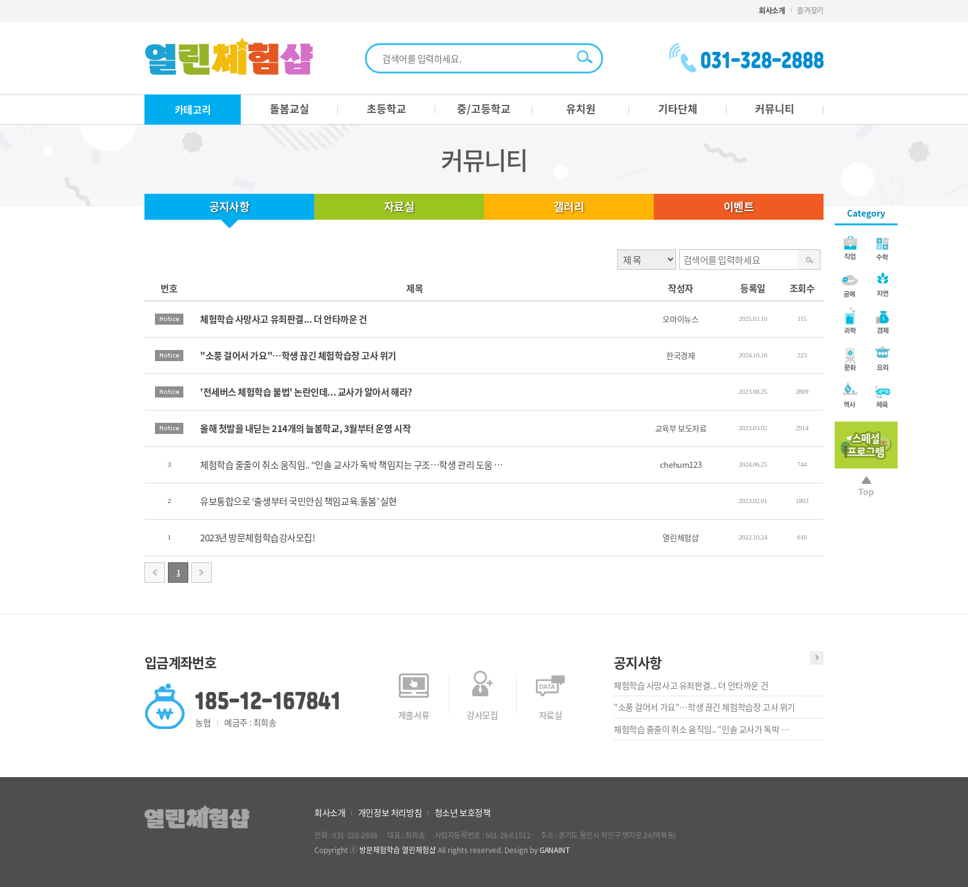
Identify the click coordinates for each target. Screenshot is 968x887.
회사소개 (772, 10)
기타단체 (678, 108)
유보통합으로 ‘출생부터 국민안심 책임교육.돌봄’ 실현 (298, 501)
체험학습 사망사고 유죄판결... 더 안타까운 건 (691, 685)
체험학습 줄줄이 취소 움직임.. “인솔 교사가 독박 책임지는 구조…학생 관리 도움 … (351, 465)
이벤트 (739, 206)
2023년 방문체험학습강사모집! (257, 537)
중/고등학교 (484, 108)
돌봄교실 (289, 108)
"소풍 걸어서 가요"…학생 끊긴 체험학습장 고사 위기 (704, 707)
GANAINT (554, 850)
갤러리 (569, 206)
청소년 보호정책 (463, 812)
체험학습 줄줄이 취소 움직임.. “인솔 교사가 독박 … (701, 729)
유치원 (581, 108)
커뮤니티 (775, 108)
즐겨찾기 (810, 10)
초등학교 (386, 108)
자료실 (399, 206)
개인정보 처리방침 (390, 812)
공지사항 (229, 206)
